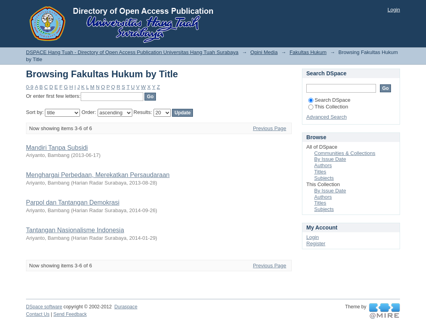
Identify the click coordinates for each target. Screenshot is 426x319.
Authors (323, 165)
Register (315, 243)
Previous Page (269, 128)
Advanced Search (326, 117)
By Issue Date (330, 159)
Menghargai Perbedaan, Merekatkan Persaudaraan (98, 175)
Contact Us (38, 314)
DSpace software (44, 307)
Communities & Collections (344, 153)
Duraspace (125, 307)
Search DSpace (329, 100)
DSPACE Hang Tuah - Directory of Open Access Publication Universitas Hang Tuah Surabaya (132, 52)
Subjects (324, 178)
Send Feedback (70, 314)
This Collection (328, 107)
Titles (320, 172)
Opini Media (264, 52)
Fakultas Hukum (307, 52)
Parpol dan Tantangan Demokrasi (72, 202)
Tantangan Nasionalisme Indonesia (75, 230)
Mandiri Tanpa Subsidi (57, 147)
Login (393, 10)
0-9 (29, 87)
